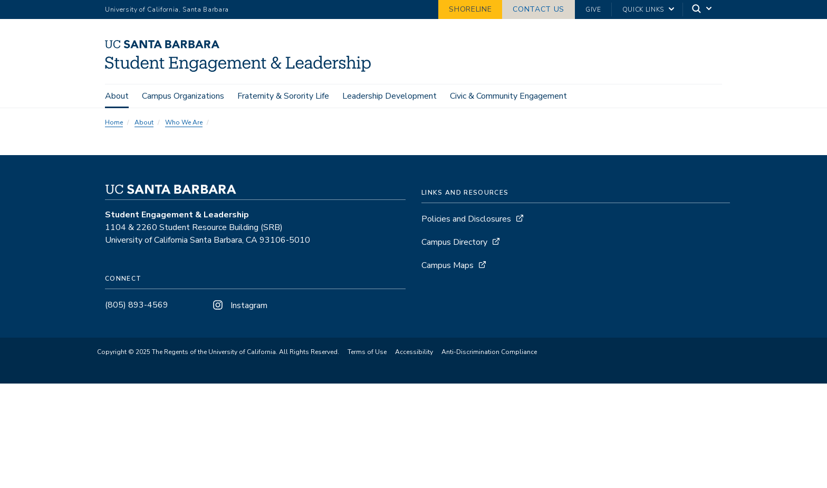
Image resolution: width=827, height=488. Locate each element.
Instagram (238, 305)
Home (114, 122)
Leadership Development (389, 96)
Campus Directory (454, 242)
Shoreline (470, 9)
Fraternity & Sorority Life (283, 96)
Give (593, 9)
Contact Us (538, 9)
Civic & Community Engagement (508, 96)
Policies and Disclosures (466, 219)
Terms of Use (367, 352)
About (117, 96)
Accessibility (414, 352)
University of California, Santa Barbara (167, 9)
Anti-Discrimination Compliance (489, 352)
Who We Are (184, 122)
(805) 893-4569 (136, 305)
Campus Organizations (183, 96)
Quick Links (643, 9)
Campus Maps (447, 265)
